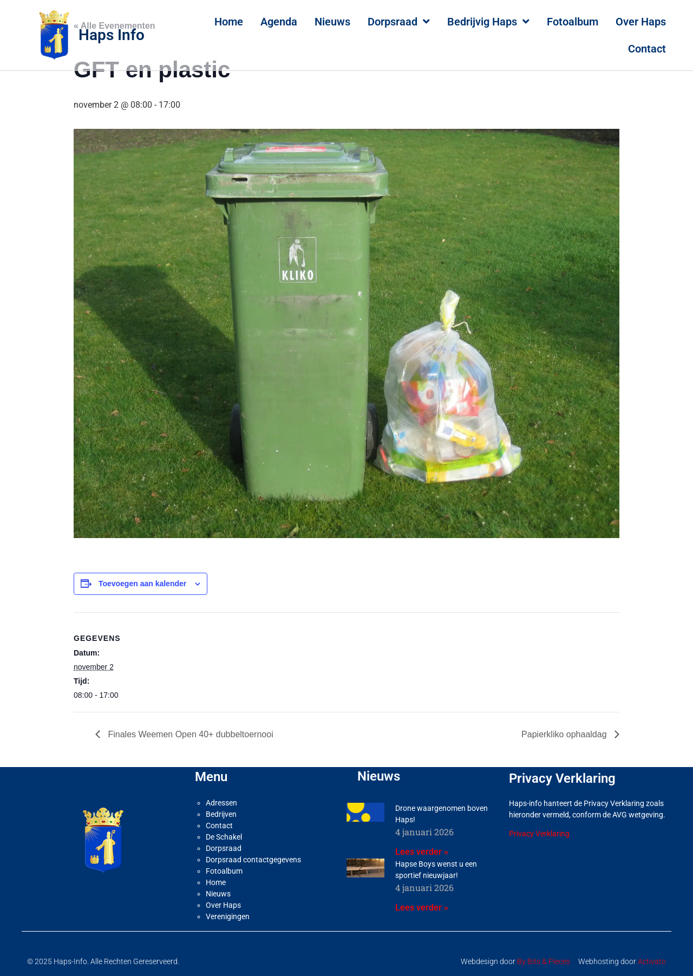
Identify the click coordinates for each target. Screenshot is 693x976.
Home (228, 21)
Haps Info (112, 35)
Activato (652, 961)
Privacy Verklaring (539, 833)
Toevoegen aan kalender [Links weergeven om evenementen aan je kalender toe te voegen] (142, 583)
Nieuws (332, 21)
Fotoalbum (572, 21)
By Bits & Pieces (543, 961)
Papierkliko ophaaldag (565, 734)
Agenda (278, 21)
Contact (647, 48)
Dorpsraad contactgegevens (253, 859)
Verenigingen (228, 916)
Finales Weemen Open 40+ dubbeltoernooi (189, 734)
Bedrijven (221, 814)
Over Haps (641, 21)
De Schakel (224, 837)
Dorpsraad (399, 21)
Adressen (221, 802)
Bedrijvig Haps (488, 21)
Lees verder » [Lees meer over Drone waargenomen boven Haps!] (421, 852)
